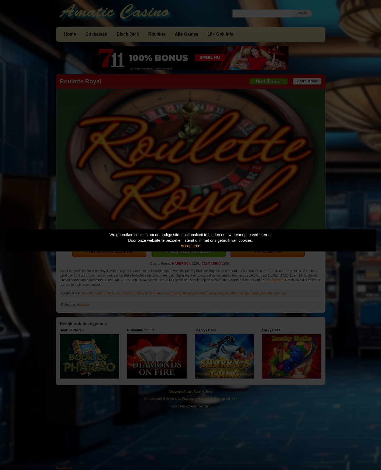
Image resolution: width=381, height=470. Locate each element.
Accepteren (190, 246)
